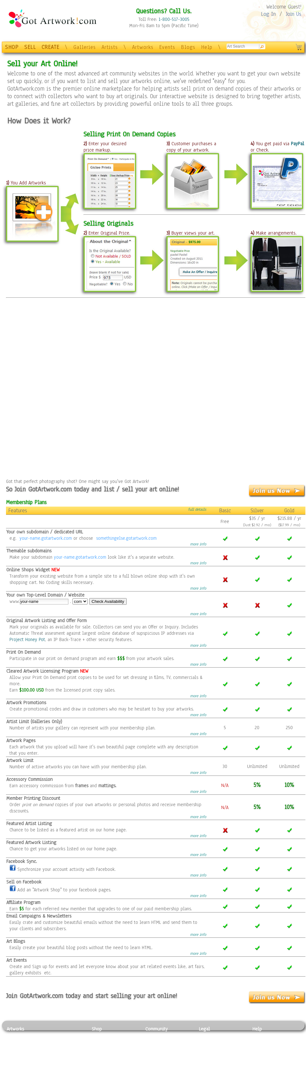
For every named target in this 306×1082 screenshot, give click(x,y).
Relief (54, 1036)
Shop (97, 1029)
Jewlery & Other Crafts (67, 1078)
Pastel (54, 1043)
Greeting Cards (107, 1057)
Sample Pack (265, 1043)
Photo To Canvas (108, 1036)
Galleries (84, 47)
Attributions (209, 1050)
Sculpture (16, 1071)
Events (167, 47)
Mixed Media (20, 1064)
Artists (109, 47)
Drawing (15, 1050)
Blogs (188, 47)
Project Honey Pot (27, 639)
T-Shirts (100, 1064)
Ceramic (56, 1057)
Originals (101, 1071)
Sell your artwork (163, 1064)
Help (206, 47)
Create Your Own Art (112, 1078)
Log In (268, 14)
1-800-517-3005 (174, 19)
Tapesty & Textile (65, 1064)
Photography (19, 1043)
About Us (261, 1050)
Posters (99, 1050)
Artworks (142, 47)
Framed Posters (107, 1043)
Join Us (293, 14)
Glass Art (57, 1071)
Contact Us (263, 1036)
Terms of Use (212, 1043)
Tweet (258, 1078)
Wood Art (57, 1050)
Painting (15, 1036)
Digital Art (17, 1057)
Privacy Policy (213, 1036)
